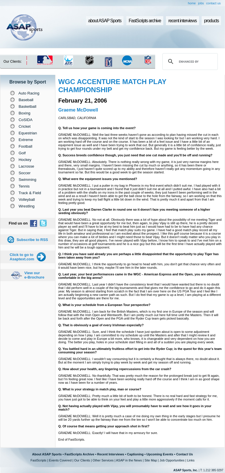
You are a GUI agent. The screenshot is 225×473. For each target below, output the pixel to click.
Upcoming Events (160, 454)
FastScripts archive (145, 20)
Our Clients (82, 460)
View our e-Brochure (34, 275)
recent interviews (182, 20)
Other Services (103, 460)
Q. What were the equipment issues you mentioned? (97, 179)
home (192, 3)
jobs (201, 3)
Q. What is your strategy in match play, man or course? (99, 389)
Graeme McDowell (78, 109)
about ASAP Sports (104, 20)
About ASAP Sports (47, 454)
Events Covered (60, 460)
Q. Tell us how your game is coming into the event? (97, 128)
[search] (189, 61)
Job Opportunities (172, 460)
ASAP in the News (129, 460)
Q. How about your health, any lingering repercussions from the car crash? (114, 369)
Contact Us (184, 454)
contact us (213, 3)
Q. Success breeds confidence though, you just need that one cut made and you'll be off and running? (135, 155)
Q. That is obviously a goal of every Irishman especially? (101, 325)
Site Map (151, 460)
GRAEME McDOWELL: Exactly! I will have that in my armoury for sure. (108, 433)
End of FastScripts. (71, 439)
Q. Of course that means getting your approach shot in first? (103, 426)
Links (190, 460)
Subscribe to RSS (32, 240)
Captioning (135, 454)
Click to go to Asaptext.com (22, 257)
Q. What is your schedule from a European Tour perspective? (104, 305)
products (211, 20)
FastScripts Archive (79, 454)
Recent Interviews (110, 454)
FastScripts (38, 460)
